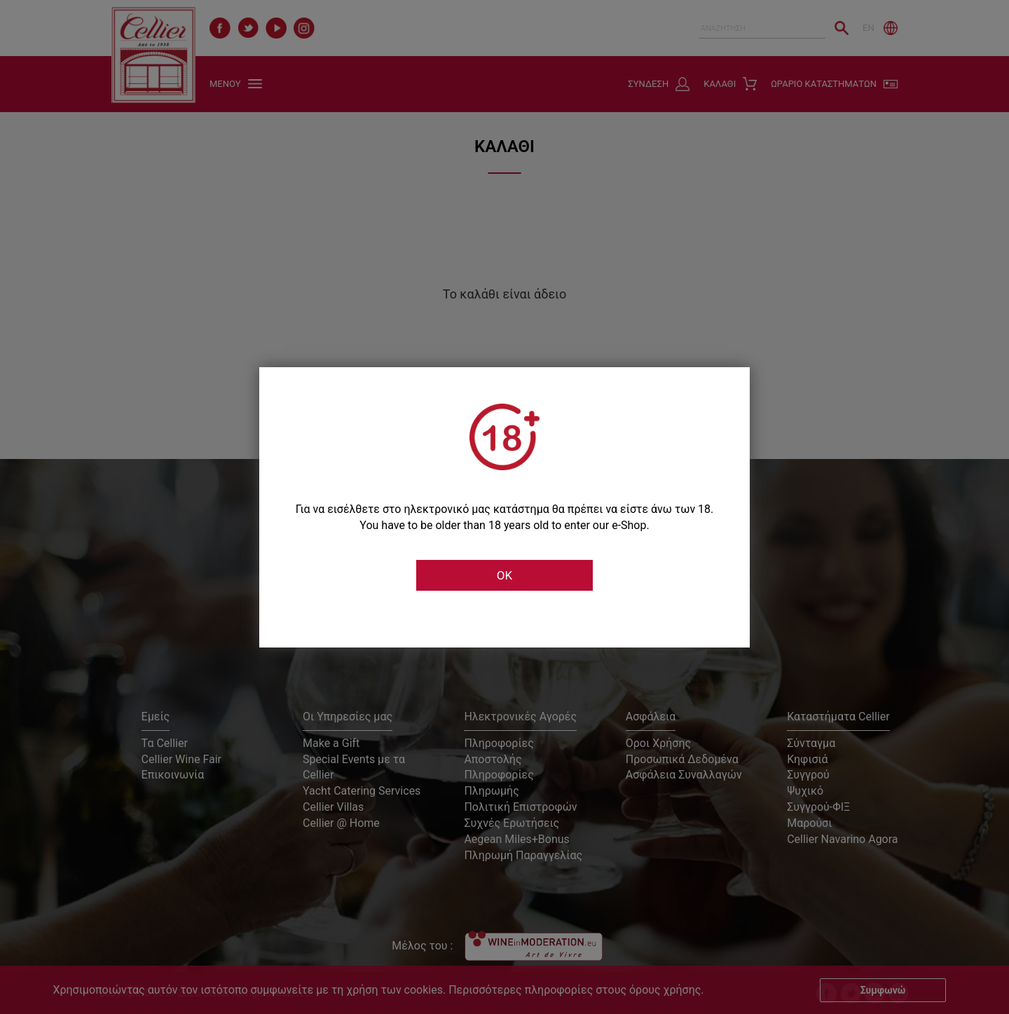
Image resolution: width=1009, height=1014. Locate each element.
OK (504, 575)
